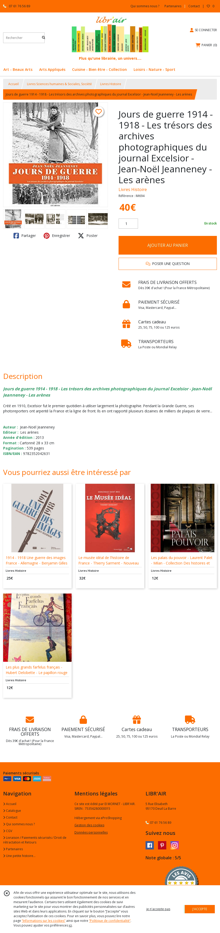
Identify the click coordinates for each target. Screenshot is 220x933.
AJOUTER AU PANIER (167, 245)
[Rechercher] (43, 38)
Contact (194, 6)
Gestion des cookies (89, 825)
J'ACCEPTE (199, 909)
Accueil (13, 84)
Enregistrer (57, 236)
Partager (24, 236)
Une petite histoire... (19, 856)
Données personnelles (91, 832)
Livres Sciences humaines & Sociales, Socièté (59, 84)
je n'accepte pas (158, 909)
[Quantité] (128, 224)
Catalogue (12, 810)
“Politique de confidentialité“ (109, 920)
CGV (7, 831)
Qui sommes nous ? (19, 824)
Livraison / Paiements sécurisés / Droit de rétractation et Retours (34, 840)
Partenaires (13, 849)
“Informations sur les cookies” (43, 920)
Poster (88, 236)
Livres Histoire (110, 84)
